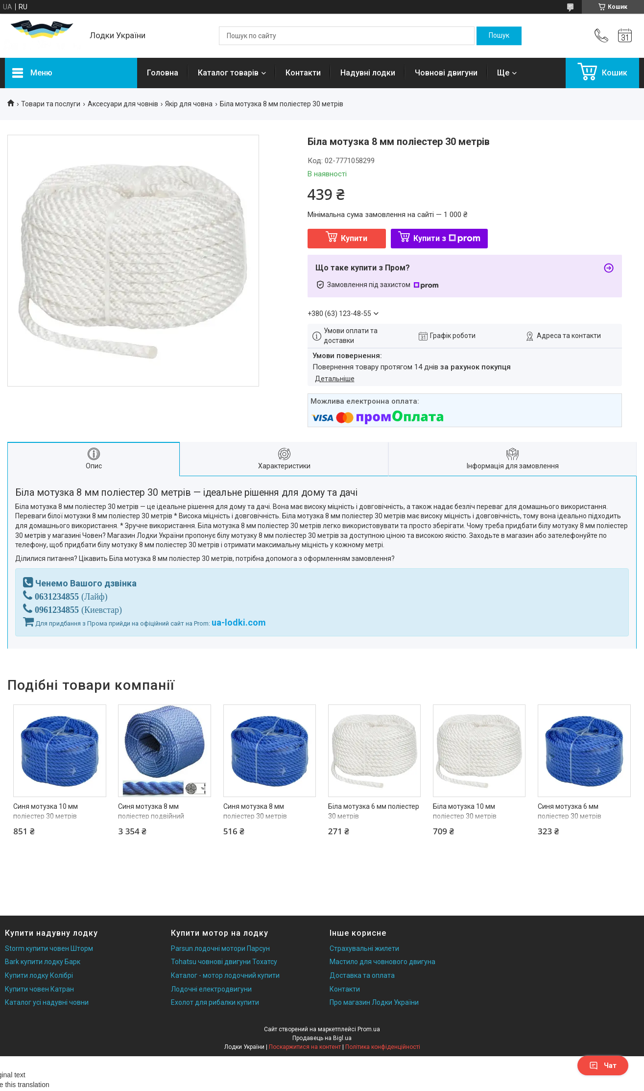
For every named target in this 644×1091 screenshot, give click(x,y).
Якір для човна (189, 104)
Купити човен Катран (39, 989)
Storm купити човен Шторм (49, 948)
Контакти (303, 72)
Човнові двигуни (446, 72)
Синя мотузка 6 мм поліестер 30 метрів (569, 811)
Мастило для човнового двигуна (382, 962)
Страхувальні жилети (364, 948)
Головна (162, 72)
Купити (354, 238)
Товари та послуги (50, 104)
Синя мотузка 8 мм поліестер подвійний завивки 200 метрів (151, 815)
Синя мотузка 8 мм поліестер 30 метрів (255, 811)
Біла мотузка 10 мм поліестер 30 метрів (465, 811)
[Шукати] (499, 35)
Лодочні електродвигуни (211, 989)
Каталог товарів (228, 72)
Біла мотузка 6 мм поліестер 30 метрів (373, 811)
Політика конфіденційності (382, 1046)
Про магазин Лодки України (374, 1002)
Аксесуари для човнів (123, 104)
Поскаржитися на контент (305, 1046)
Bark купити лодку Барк (42, 962)
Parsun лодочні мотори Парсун (220, 948)
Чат (603, 1065)
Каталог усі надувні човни (47, 1002)
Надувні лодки (367, 72)
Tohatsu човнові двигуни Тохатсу (224, 962)
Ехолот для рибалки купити (215, 1002)
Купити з (446, 238)
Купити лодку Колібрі (39, 975)
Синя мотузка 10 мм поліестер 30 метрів (45, 811)
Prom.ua (369, 1029)
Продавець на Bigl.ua (322, 1038)
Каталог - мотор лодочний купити (225, 975)
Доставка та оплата (362, 975)
